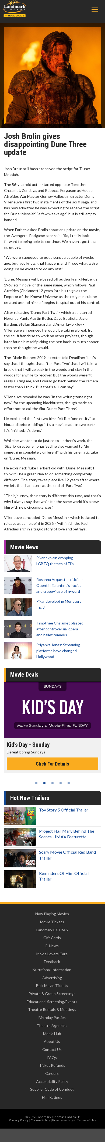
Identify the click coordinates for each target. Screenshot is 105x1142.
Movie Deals (24, 674)
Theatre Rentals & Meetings (52, 1009)
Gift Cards (52, 937)
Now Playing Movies (52, 913)
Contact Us (52, 1049)
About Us (52, 1041)
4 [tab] (60, 783)
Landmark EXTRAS (52, 930)
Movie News (24, 547)
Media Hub (52, 1033)
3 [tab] (52, 783)
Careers (52, 1073)
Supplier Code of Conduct (52, 1089)
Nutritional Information (52, 969)
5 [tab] (68, 783)
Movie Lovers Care (52, 953)
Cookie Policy (40, 1120)
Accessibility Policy (52, 1081)
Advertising (52, 977)
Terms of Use (86, 1120)
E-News (52, 945)
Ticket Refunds (52, 1065)
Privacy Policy (19, 1120)
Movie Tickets (52, 922)
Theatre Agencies (52, 1025)
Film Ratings (52, 1097)
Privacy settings (63, 1120)
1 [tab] (36, 783)
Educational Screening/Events (52, 1001)
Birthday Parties (52, 1017)
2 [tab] (44, 783)
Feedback (52, 961)
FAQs (52, 1057)
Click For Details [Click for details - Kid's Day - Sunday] (52, 764)
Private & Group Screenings (52, 993)
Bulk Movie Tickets (52, 985)
